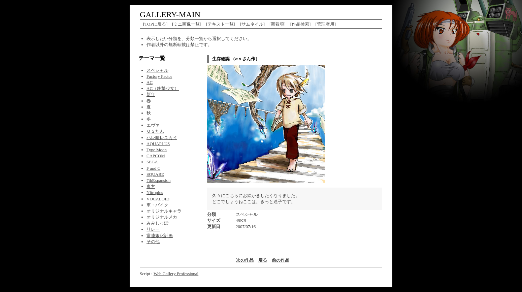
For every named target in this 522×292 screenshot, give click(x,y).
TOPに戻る (155, 24)
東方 (150, 186)
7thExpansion (158, 180)
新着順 (277, 24)
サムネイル (252, 24)
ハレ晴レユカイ (161, 137)
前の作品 (280, 260)
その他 (153, 241)
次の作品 (245, 260)
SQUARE (155, 174)
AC (149, 82)
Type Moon (156, 149)
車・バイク (157, 204)
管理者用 (325, 24)
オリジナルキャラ (164, 211)
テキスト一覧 (220, 24)
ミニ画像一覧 (186, 24)
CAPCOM (155, 155)
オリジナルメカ (161, 217)
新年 (150, 94)
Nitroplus (154, 192)
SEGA (152, 161)
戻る (262, 260)
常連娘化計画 (159, 235)
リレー (153, 229)
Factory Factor (159, 76)
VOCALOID (157, 198)
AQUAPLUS (158, 143)
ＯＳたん (155, 131)
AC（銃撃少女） (162, 88)
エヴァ (153, 125)
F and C (153, 168)
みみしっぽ (157, 223)
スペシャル (157, 70)
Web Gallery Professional (176, 273)
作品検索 (300, 24)
